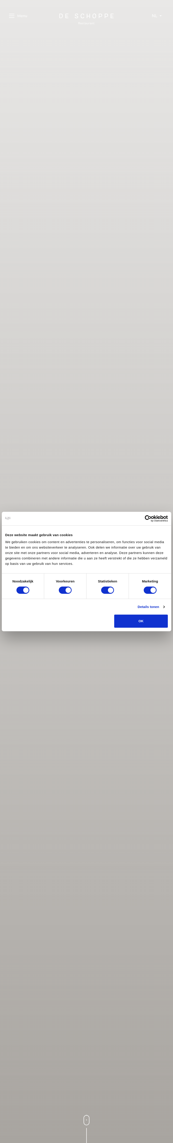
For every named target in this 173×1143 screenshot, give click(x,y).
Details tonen (148, 607)
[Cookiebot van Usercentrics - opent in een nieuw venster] (148, 518)
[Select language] (156, 16)
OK (141, 621)
